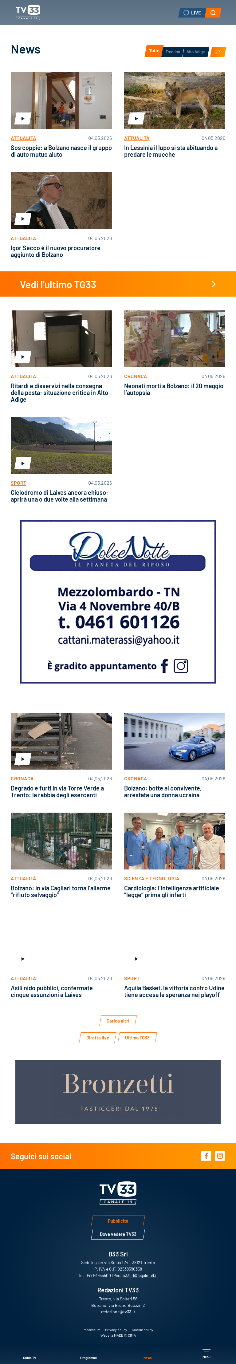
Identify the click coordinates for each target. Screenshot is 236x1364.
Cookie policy (142, 1329)
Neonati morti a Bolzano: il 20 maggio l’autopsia (173, 388)
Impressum (91, 1329)
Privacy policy (116, 1329)
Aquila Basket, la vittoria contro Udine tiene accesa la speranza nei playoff (174, 991)
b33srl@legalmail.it (140, 1275)
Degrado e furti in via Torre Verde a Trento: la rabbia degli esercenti (57, 791)
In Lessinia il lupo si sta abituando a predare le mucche (171, 150)
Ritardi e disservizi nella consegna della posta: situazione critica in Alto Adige (59, 392)
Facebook (206, 1155)
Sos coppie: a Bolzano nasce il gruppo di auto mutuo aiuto (61, 150)
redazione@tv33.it (118, 1311)
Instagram (219, 1155)
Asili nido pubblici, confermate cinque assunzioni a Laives (52, 991)
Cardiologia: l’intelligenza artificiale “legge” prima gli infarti (171, 891)
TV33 (27, 12)
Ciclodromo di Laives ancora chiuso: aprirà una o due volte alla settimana (59, 495)
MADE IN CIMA (125, 1335)
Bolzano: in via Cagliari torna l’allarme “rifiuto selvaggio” (61, 891)
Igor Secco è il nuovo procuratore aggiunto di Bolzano (55, 250)
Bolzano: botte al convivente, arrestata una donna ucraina (163, 791)
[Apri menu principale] (206, 1354)
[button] (213, 13)
